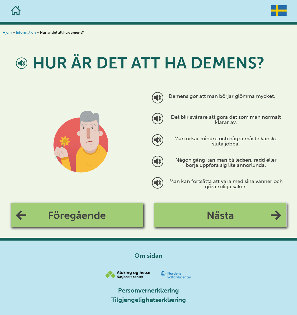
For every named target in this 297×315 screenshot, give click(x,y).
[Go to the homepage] (15, 10)
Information (26, 32)
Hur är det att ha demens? (148, 63)
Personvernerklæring (148, 290)
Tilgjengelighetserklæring (148, 300)
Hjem (7, 32)
